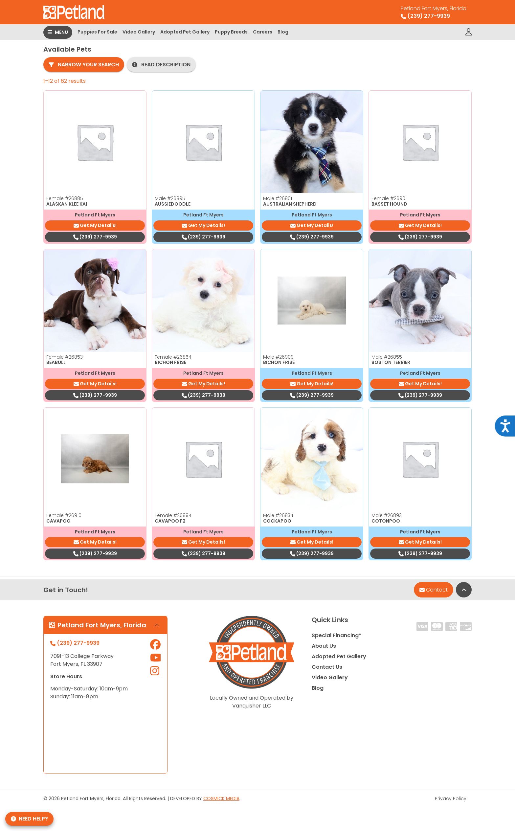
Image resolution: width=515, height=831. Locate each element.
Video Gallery (139, 32)
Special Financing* (336, 635)
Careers (262, 32)
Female (64, 198)
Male (170, 198)
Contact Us (327, 667)
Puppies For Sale (97, 32)
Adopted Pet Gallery (185, 32)
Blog (283, 32)
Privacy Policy (450, 798)
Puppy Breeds (231, 32)
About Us (324, 646)
